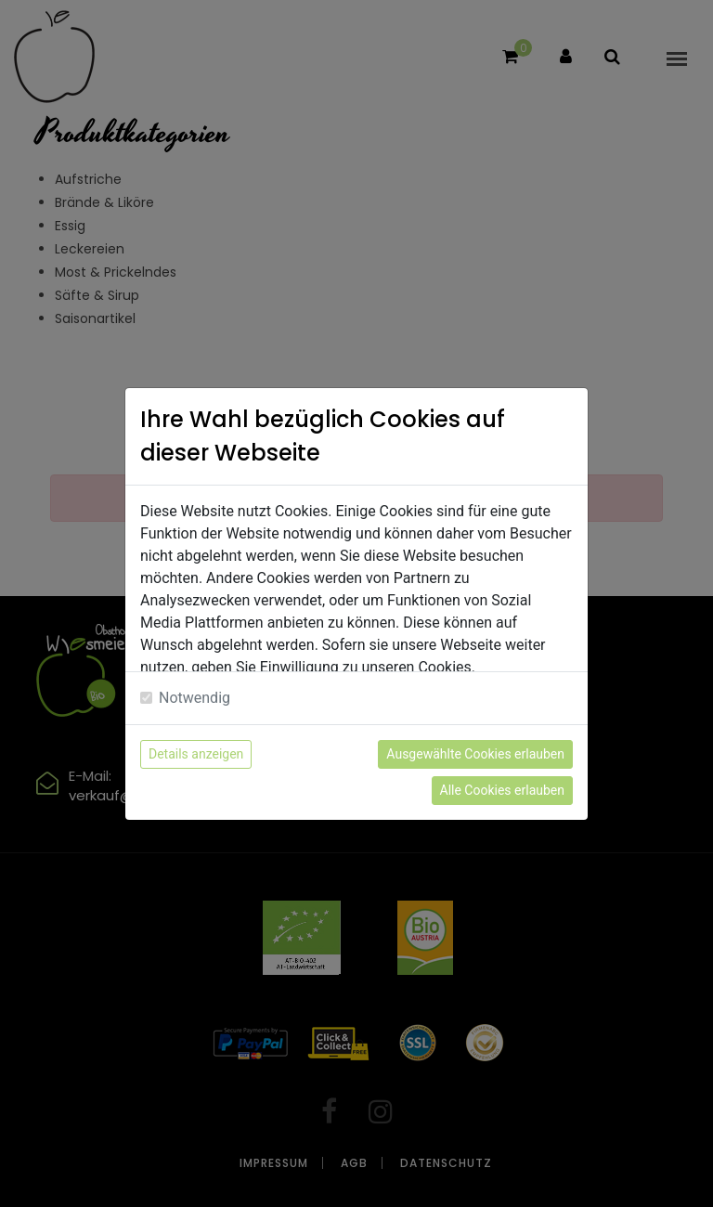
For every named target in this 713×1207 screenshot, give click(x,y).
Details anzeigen (196, 753)
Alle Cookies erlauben (502, 790)
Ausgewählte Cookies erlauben (475, 753)
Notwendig (194, 698)
